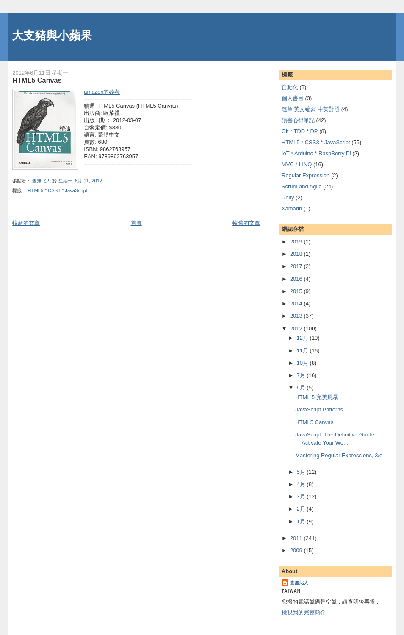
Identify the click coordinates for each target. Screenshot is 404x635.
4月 (301, 484)
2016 (297, 279)
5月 (301, 472)
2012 (297, 328)
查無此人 (299, 582)
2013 (297, 316)
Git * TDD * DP (300, 131)
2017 (297, 266)
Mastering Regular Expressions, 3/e (338, 455)
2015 (297, 291)
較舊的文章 (246, 223)
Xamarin (292, 208)
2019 (297, 241)
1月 (301, 521)
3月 (301, 496)
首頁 (136, 223)
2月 (301, 509)
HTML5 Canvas (314, 422)
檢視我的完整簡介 (304, 612)
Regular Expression (305, 175)
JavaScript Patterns (319, 409)
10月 (303, 363)
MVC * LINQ (297, 164)
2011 (297, 538)
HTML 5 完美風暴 (316, 397)
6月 (301, 387)
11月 (303, 350)
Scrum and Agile (302, 186)
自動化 (290, 87)
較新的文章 (26, 223)
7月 (301, 375)
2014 (297, 303)
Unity (288, 197)
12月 (303, 338)
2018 (297, 254)
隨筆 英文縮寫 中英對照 (311, 109)
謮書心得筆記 (298, 120)
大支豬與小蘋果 (52, 35)
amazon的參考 (102, 92)
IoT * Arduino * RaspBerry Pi (316, 153)
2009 (297, 550)
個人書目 (293, 98)
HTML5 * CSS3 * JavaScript (57, 190)
